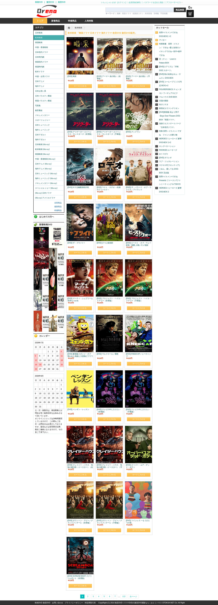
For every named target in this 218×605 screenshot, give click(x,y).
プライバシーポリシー (74, 603)
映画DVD (39, 2)
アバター (162, 40)
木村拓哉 (148, 13)
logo (46, 11)
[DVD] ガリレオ (165, 158)
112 (123, 596)
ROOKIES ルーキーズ (168, 150)
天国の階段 (163, 101)
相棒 (119, 13)
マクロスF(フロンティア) (169, 165)
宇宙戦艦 (164, 13)
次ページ (133, 596)
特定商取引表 (90, 603)
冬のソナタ (163, 104)
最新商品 (58, 207)
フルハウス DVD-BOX (168, 97)
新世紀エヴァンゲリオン (169, 108)
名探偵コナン (137, 13)
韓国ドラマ (126, 13)
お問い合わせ (57, 603)
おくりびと (163, 154)
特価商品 (58, 210)
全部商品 (58, 203)
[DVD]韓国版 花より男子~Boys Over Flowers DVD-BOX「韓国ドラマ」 (169, 116)
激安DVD (50, 2)
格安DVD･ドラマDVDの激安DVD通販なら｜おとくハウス (138, 603)
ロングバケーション (167, 146)
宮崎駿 (156, 13)
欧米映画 (78, 28)
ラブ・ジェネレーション (169, 161)
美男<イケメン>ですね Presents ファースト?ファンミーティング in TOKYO (170, 180)
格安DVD (61, 2)
